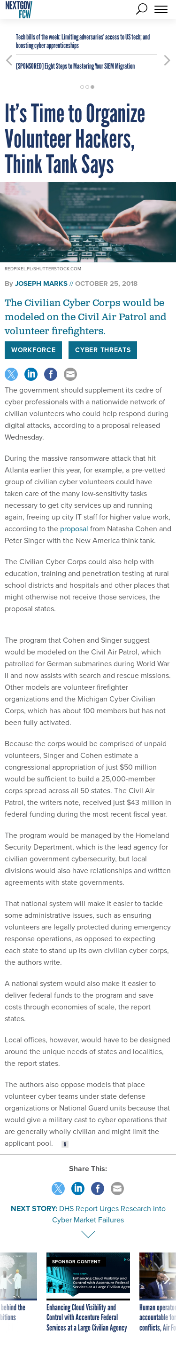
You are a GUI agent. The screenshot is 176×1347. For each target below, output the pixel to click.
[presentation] (9, 1292)
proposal (73, 528)
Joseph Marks (41, 283)
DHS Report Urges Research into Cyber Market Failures (109, 1214)
